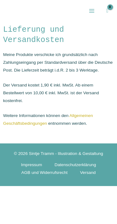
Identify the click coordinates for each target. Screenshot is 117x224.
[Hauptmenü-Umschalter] (91, 11)
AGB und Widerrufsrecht (44, 172)
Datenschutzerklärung (75, 164)
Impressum (31, 164)
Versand (88, 172)
